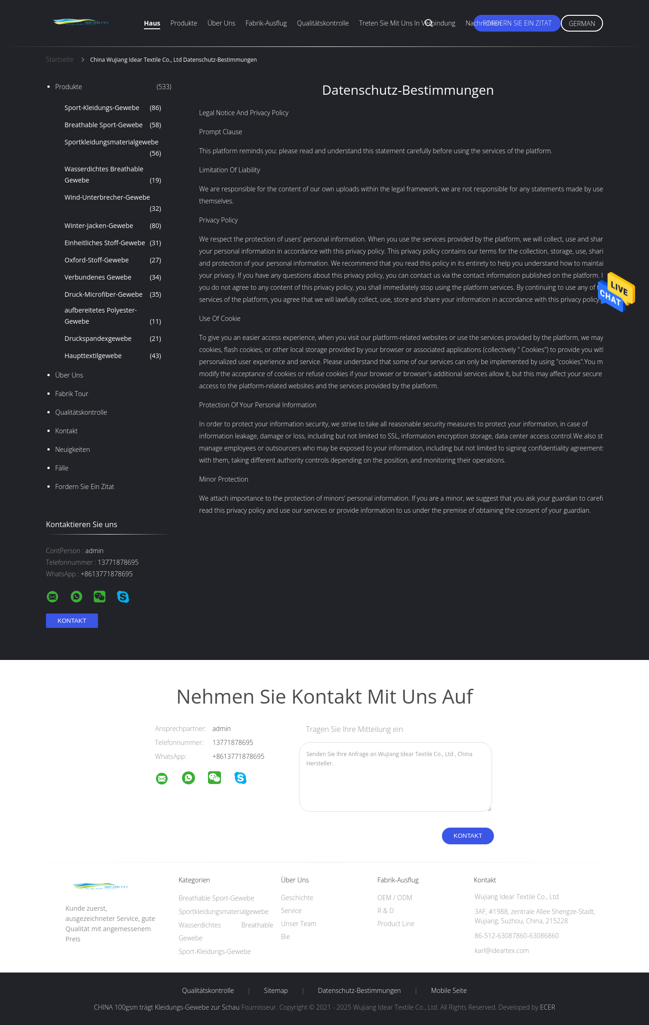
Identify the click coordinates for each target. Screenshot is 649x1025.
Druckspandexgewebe (113, 338)
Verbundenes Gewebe (113, 277)
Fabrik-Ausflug (266, 23)
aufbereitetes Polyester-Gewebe (113, 316)
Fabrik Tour (71, 393)
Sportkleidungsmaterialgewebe (113, 148)
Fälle (61, 468)
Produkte (183, 23)
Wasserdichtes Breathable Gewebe (113, 175)
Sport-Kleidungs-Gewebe (113, 107)
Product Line (396, 923)
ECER (547, 1007)
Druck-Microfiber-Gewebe (113, 294)
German (582, 23)
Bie (285, 936)
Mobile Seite (449, 990)
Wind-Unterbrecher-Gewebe (113, 203)
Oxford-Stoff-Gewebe (113, 260)
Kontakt (66, 430)
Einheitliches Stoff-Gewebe (113, 242)
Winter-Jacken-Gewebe (113, 225)
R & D (385, 910)
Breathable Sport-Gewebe (113, 125)
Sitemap (276, 990)
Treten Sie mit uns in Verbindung (407, 23)
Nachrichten (483, 23)
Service (291, 910)
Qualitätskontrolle (323, 23)
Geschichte (297, 897)
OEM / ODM (394, 897)
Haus (152, 23)
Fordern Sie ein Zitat (517, 23)
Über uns (221, 23)
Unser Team (298, 923)
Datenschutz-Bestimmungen (359, 990)
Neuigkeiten (72, 449)
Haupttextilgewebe (113, 355)
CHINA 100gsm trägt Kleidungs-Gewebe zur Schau (167, 1007)
